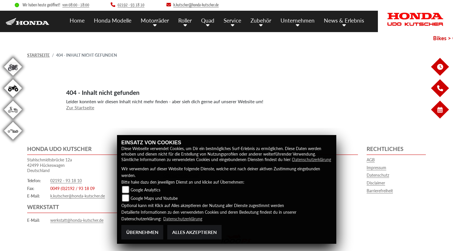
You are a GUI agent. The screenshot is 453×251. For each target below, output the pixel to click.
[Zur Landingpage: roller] (13, 119)
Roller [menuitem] (185, 20)
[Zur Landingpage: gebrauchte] (13, 77)
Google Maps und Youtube (154, 198)
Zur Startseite (80, 107)
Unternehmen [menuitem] (298, 20)
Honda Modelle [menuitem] (112, 20)
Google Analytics (145, 189)
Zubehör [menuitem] (260, 20)
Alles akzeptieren (194, 232)
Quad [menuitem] (207, 20)
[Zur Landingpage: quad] (13, 98)
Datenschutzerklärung (311, 159)
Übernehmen (142, 232)
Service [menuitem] (232, 20)
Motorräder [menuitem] (155, 20)
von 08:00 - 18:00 (75, 5)
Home (77, 20)
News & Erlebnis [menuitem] (344, 20)
